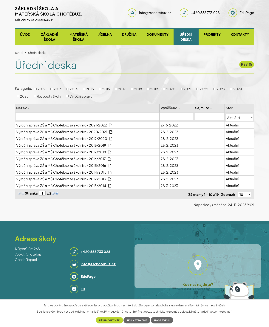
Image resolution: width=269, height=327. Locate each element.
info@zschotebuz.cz (98, 262)
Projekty (212, 34)
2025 (24, 96)
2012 (41, 89)
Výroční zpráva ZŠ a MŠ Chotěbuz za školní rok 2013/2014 (63, 185)
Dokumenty (157, 34)
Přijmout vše (108, 320)
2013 (57, 89)
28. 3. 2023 (169, 185)
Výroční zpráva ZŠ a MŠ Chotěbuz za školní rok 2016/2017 (63, 158)
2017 (122, 89)
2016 (106, 89)
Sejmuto (202, 108)
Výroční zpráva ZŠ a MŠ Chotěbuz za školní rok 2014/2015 (63, 171)
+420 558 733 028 (95, 249)
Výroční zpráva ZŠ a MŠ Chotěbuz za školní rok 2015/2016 (63, 164)
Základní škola (49, 37)
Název (21, 108)
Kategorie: (23, 88)
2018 (138, 89)
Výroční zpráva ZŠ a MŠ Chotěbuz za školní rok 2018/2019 (63, 144)
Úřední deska (186, 37)
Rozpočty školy (49, 96)
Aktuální (232, 124)
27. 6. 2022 (169, 124)
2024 (237, 89)
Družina (129, 34)
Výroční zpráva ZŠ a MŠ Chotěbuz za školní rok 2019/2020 (64, 137)
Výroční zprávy (80, 96)
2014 (74, 89)
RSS (246, 65)
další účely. (218, 305)
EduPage (88, 274)
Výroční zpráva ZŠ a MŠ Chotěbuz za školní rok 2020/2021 (64, 131)
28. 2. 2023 (169, 131)
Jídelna (105, 34)
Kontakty (240, 34)
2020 (170, 89)
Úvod (25, 34)
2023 (221, 89)
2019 (154, 89)
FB (83, 287)
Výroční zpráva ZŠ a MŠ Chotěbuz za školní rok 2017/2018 (63, 151)
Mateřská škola (78, 37)
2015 (90, 89)
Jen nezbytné (137, 320)
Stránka (31, 192)
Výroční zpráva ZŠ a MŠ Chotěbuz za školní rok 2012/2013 (63, 178)
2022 (204, 89)
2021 (187, 89)
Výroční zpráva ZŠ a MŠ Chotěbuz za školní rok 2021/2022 (64, 124)
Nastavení (163, 320)
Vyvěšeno (169, 108)
